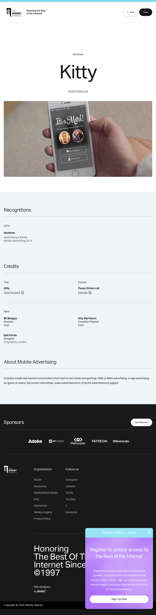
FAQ (36, 499)
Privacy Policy (42, 518)
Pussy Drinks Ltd (78, 91)
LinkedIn (70, 486)
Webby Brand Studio (46, 493)
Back (130, 12)
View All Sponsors (141, 422)
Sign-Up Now (119, 599)
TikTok (69, 493)
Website (83, 292)
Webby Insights (43, 512)
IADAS (38, 480)
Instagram (71, 480)
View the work (12, 292)
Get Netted (40, 506)
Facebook (71, 512)
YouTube (70, 499)
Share (145, 12)
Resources (40, 486)
